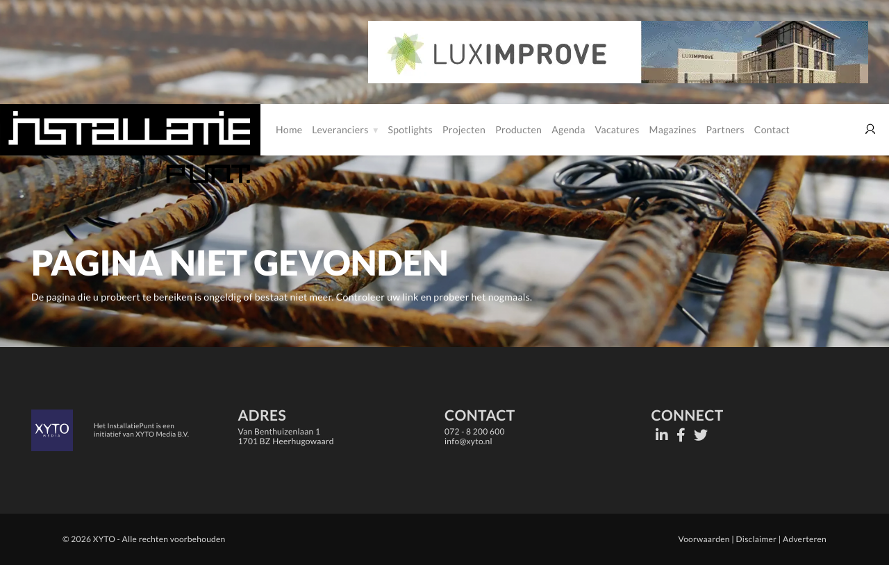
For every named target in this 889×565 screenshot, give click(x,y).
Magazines (673, 129)
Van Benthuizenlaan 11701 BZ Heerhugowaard (286, 436)
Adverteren (804, 539)
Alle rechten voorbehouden (174, 539)
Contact (772, 129)
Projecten (463, 129)
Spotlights (410, 129)
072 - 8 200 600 (474, 431)
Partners (725, 129)
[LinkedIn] (661, 435)
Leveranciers (340, 129)
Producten (518, 129)
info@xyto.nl (468, 441)
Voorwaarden (703, 539)
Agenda (568, 129)
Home (289, 129)
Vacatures (617, 129)
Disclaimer (756, 539)
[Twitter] (701, 435)
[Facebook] (681, 435)
